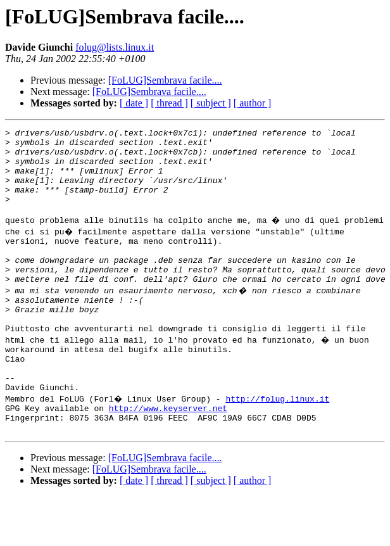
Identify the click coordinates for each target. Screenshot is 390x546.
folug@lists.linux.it (114, 47)
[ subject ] (211, 103)
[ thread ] (169, 103)
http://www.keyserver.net (168, 453)
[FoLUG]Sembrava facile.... (165, 80)
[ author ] (253, 103)
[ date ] (134, 103)
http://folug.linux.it (279, 442)
